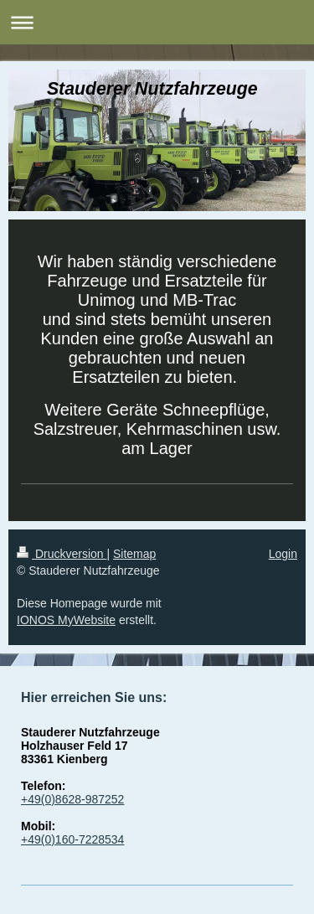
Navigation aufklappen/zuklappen (157, 22)
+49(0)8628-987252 (72, 799)
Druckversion (61, 553)
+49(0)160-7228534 (72, 839)
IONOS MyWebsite (66, 620)
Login (283, 553)
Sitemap (134, 553)
